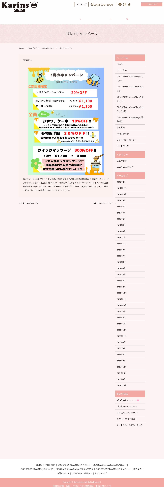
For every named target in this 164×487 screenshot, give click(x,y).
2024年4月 (121, 271)
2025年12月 (122, 185)
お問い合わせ (123, 131)
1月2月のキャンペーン (127, 403)
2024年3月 (121, 278)
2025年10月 (122, 191)
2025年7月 (121, 210)
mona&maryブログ (48, 45)
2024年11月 (122, 241)
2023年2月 (121, 315)
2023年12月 (122, 290)
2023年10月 (122, 302)
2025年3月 (121, 228)
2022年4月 (121, 351)
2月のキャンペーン (29, 200)
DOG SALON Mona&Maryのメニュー (130, 86)
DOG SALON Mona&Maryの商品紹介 (130, 116)
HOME (29, 17)
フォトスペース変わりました (130, 422)
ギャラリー (109, 17)
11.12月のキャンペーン (127, 409)
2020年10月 (122, 382)
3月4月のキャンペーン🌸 (128, 397)
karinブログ (33, 45)
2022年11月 (122, 333)
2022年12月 (122, 327)
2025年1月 (121, 234)
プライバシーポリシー (127, 137)
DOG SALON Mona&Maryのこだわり (130, 75)
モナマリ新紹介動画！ (127, 416)
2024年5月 (121, 265)
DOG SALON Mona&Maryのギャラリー (130, 96)
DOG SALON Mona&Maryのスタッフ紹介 (130, 106)
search (137, 18)
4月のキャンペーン (102, 200)
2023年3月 (121, 308)
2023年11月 (122, 296)
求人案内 (125, 17)
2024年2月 (121, 284)
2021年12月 (122, 364)
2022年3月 (121, 358)
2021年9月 (121, 376)
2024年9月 (121, 247)
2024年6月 (121, 259)
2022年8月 (121, 339)
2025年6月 (121, 216)
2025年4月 (121, 222)
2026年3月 (121, 179)
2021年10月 (122, 370)
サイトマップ (123, 143)
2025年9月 (121, 197)
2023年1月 (121, 321)
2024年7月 (121, 253)
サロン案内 (91, 17)
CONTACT (152, 4)
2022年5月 (121, 345)
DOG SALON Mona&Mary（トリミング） (59, 17)
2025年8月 (121, 204)
